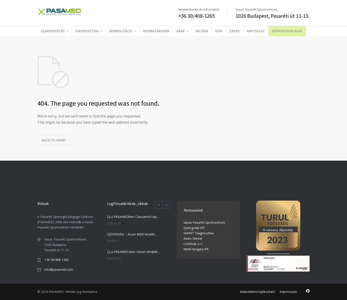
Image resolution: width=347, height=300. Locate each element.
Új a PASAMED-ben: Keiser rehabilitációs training (134, 252)
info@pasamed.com (58, 269)
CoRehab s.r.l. (193, 244)
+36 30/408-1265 (56, 260)
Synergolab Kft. (194, 228)
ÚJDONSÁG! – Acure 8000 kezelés (131, 234)
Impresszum (288, 292)
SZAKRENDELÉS (52, 31)
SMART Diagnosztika (198, 233)
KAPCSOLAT (256, 31)
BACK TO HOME (54, 140)
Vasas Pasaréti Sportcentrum (204, 222)
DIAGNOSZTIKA (86, 31)
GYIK (218, 31)
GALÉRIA (201, 31)
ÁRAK (181, 31)
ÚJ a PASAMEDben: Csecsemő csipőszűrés (134, 217)
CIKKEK (234, 31)
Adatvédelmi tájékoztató (257, 292)
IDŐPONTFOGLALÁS (287, 31)
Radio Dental (192, 238)
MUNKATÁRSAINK (156, 31)
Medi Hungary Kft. (196, 249)
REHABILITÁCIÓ (120, 31)
